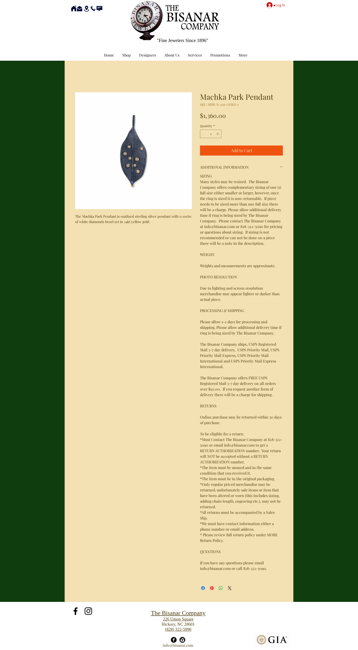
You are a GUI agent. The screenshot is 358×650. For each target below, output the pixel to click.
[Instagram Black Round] (182, 640)
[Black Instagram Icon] (88, 611)
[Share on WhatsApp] (221, 588)
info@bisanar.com (178, 645)
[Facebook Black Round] (174, 640)
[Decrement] (203, 134)
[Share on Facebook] (203, 588)
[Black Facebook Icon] (75, 611)
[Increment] (218, 134)
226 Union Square (178, 619)
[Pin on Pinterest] (212, 588)
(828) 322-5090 (178, 629)
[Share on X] (229, 588)
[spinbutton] (210, 134)
